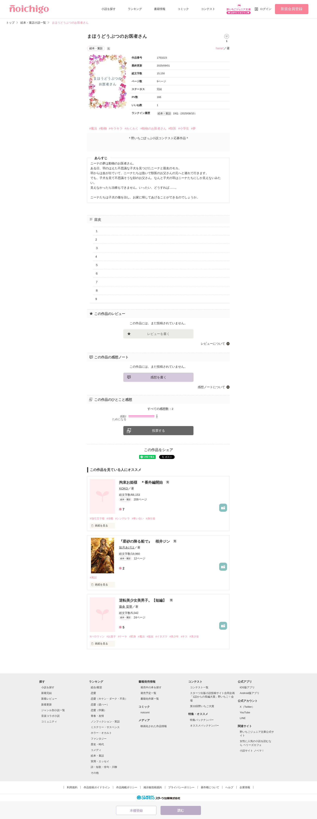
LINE (243, 718)
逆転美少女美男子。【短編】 (143, 600)
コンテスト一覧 (199, 687)
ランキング (135, 9)
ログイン (265, 9)
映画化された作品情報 (154, 726)
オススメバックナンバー (204, 725)
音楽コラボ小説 (50, 715)
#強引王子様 (97, 518)
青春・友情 (97, 715)
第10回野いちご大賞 (202, 706)
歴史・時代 (97, 744)
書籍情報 (159, 9)
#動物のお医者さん (153, 128)
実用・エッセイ (100, 761)
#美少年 (174, 636)
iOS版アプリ (247, 687)
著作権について (210, 787)
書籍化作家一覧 (150, 698)
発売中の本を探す (151, 687)
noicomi (145, 712)
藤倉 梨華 (125, 606)
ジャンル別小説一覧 (53, 710)
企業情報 (245, 787)
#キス (184, 636)
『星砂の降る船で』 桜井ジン (145, 541)
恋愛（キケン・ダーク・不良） (109, 698)
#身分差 (150, 518)
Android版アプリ (249, 693)
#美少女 (194, 636)
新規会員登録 (291, 9)
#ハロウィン (97, 636)
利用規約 (72, 787)
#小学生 (183, 128)
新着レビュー (49, 698)
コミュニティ (49, 721)
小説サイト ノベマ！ (252, 750)
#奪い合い (138, 518)
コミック (183, 9)
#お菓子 (111, 636)
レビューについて (213, 343)
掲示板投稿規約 (153, 787)
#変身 (132, 636)
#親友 (150, 636)
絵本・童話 (97, 755)
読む (181, 810)
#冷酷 (110, 518)
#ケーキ (122, 636)
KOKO (123, 488)
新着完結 (46, 693)
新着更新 (46, 704)
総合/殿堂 (96, 687)
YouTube (245, 712)
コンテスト (208, 9)
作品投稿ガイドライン (97, 787)
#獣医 (172, 128)
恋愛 (93, 693)
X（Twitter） (247, 706)
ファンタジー (99, 738)
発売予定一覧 (148, 693)
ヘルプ (229, 787)
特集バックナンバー (202, 719)
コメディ (96, 750)
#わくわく (131, 128)
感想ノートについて (211, 387)
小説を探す (108, 9)
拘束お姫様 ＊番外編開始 (141, 482)
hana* (220, 48)
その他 (95, 772)
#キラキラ (116, 128)
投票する (158, 430)
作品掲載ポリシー (126, 787)
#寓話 (93, 577)
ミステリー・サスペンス (105, 727)
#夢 (193, 128)
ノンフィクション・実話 (105, 721)
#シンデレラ (122, 518)
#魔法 (93, 128)
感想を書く (158, 377)
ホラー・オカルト (101, 732)
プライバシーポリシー (181, 787)
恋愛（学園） (99, 710)
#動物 (103, 128)
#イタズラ (161, 636)
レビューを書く (158, 334)
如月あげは (126, 547)
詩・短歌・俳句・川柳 (104, 766)
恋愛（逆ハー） (100, 704)
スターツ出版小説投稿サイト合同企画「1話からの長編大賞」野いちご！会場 (212, 697)
